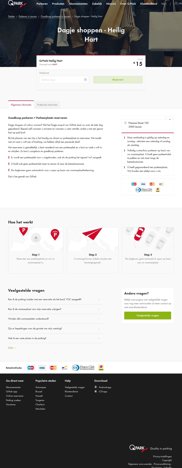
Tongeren (39, 400)
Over (128, 6)
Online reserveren (14, 395)
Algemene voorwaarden (140, 464)
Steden (11, 16)
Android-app (102, 387)
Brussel (38, 391)
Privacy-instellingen (162, 456)
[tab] (21, 104)
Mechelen (40, 408)
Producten (58, 6)
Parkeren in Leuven (28, 16)
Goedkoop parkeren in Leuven (55, 16)
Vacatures (11, 404)
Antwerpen (40, 387)
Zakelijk (97, 6)
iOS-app (100, 391)
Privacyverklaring (162, 464)
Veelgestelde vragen (147, 315)
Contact (69, 395)
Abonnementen (78, 6)
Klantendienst (148, 6)
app (11, 391)
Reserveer (118, 79)
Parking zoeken (13, 400)
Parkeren (42, 6)
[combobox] (165, 7)
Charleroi (40, 404)
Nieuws (111, 6)
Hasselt (39, 395)
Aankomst (44, 72)
